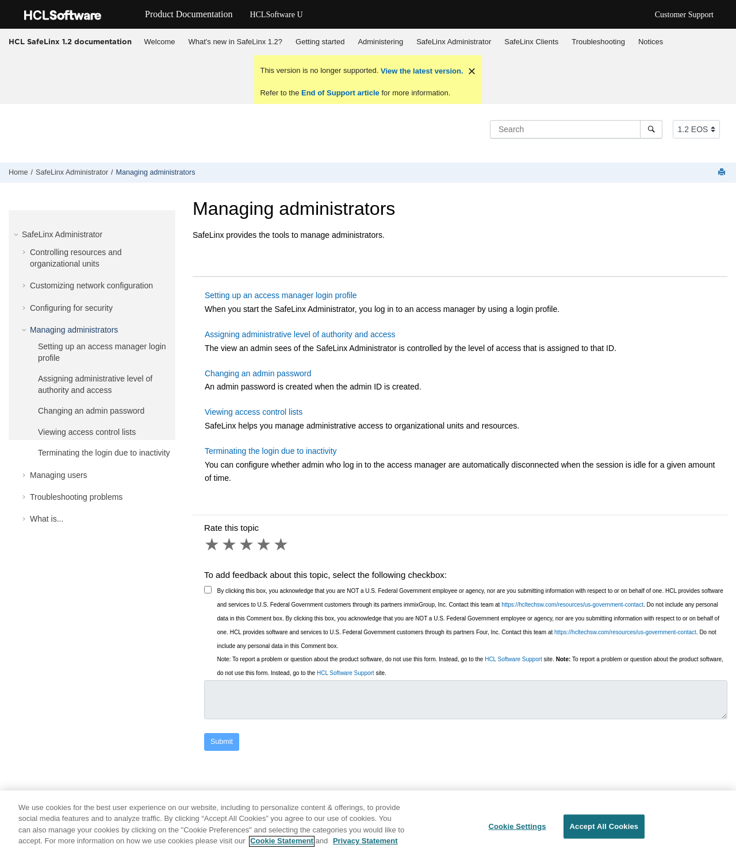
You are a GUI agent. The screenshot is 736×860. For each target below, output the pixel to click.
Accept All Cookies (604, 832)
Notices (650, 41)
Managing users (58, 475)
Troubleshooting (598, 41)
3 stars (247, 545)
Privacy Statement (365, 847)
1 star (212, 545)
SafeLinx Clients (531, 41)
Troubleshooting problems (76, 497)
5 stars (281, 545)
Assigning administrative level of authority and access (300, 334)
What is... (46, 518)
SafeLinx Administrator (453, 41)
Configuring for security (71, 308)
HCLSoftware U (276, 14)
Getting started (320, 41)
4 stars (264, 545)
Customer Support (684, 14)
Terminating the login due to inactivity (104, 452)
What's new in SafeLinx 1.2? (235, 41)
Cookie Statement (281, 847)
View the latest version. (420, 71)
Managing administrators (155, 172)
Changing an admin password (91, 410)
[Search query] (576, 129)
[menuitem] (159, 42)
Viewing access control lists (87, 432)
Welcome (159, 41)
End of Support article (340, 92)
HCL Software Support (513, 659)
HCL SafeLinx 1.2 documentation (70, 41)
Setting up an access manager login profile (281, 295)
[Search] (651, 129)
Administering (380, 41)
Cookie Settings (517, 832)
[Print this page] (722, 172)
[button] (17, 234)
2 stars (230, 545)
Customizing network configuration (91, 285)
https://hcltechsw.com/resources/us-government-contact (572, 604)
